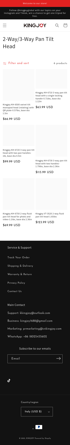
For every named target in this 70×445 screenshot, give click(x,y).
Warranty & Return (19, 274)
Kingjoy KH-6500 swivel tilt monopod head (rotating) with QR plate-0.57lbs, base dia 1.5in (18, 109)
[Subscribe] (58, 358)
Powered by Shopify (43, 438)
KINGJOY (30, 438)
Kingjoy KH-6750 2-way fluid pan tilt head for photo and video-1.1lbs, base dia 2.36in (17, 216)
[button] (5, 25)
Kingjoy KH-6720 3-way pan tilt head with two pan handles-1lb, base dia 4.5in (19, 152)
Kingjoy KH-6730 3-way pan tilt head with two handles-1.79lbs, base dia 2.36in (51, 163)
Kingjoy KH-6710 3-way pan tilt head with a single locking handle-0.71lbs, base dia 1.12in (51, 97)
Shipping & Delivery (20, 266)
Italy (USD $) (37, 411)
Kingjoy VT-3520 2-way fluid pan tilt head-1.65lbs (50, 215)
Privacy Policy (16, 283)
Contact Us (14, 291)
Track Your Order (18, 257)
